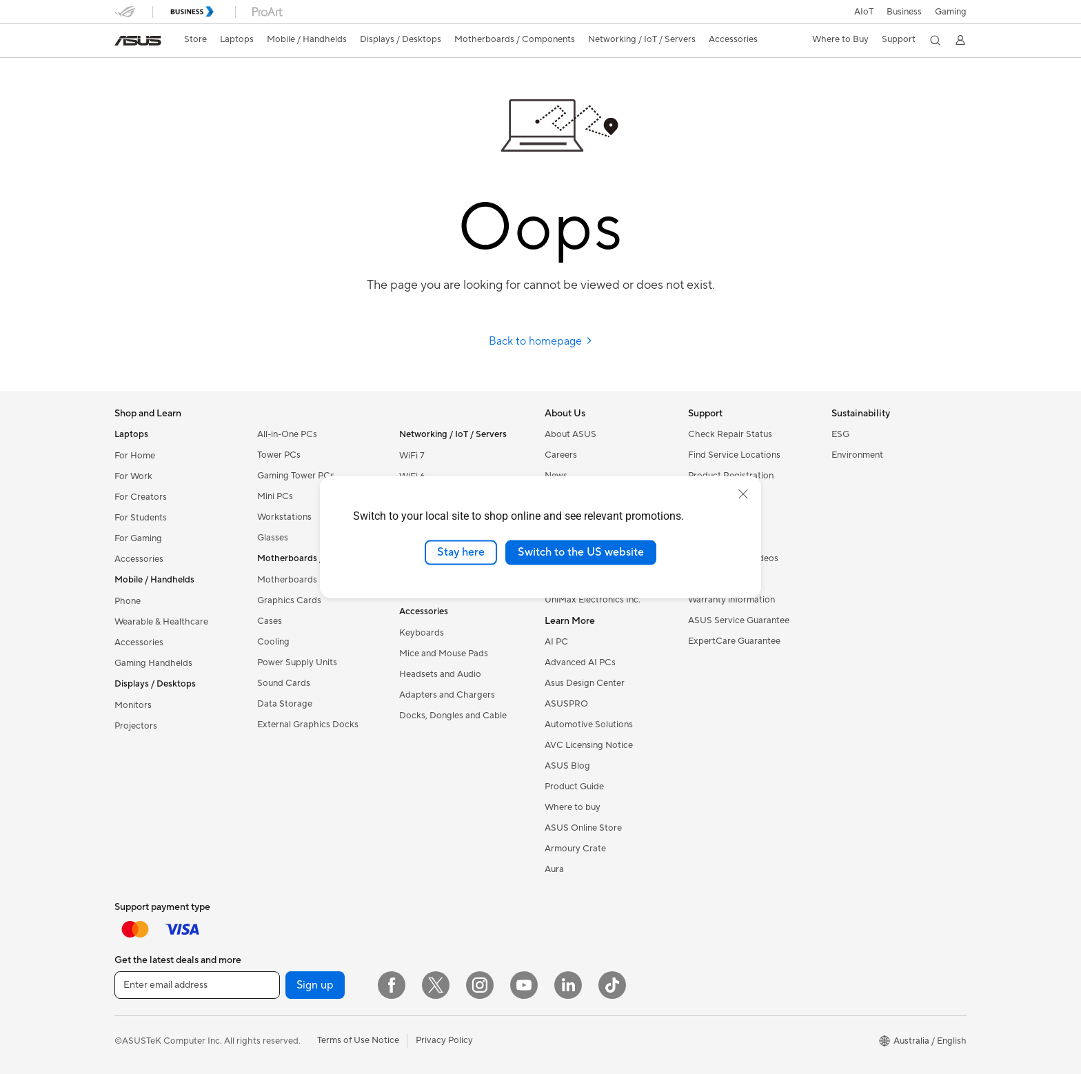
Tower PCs (279, 454)
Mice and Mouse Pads (443, 653)
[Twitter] (435, 985)
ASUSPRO (566, 703)
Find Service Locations (734, 454)
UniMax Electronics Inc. (592, 599)
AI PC (556, 641)
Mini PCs (275, 496)
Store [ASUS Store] (195, 39)
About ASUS (570, 434)
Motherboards (287, 579)
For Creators (140, 497)
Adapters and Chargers (447, 694)
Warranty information (731, 599)
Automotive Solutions (589, 724)
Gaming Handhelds (153, 663)
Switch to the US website (581, 552)
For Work (133, 476)
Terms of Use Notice (358, 1040)
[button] (951, 11)
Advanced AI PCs (580, 662)
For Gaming (138, 538)
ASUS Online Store (583, 827)
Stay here (461, 552)
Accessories (138, 559)
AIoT (863, 11)
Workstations (284, 517)
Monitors (133, 705)
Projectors (135, 725)
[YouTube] (524, 985)
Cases (269, 621)
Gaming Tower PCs (295, 475)
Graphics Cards (289, 600)
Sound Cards (283, 683)
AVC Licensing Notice (589, 745)
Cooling (273, 641)
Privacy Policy (444, 1040)
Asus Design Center (585, 683)
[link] (137, 40)
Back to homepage (541, 341)
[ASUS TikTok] (612, 985)
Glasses (272, 537)
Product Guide (574, 786)
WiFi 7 (412, 455)
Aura (554, 869)
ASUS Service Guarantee (738, 620)
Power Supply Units (297, 662)
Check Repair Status (730, 434)
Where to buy (572, 807)
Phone (127, 601)
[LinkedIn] (568, 985)
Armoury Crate (575, 848)
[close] (743, 494)
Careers (561, 454)
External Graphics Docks (307, 724)
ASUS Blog (567, 765)
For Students (140, 517)
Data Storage (284, 703)
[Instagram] (480, 985)
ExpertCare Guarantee (734, 641)
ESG (840, 434)
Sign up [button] (315, 985)
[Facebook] (391, 985)
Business (904, 11)
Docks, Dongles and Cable (453, 715)
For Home (134, 455)
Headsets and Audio (440, 674)
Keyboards (421, 632)
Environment (857, 454)
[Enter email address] (197, 985)
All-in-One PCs (287, 434)
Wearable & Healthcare (161, 621)
